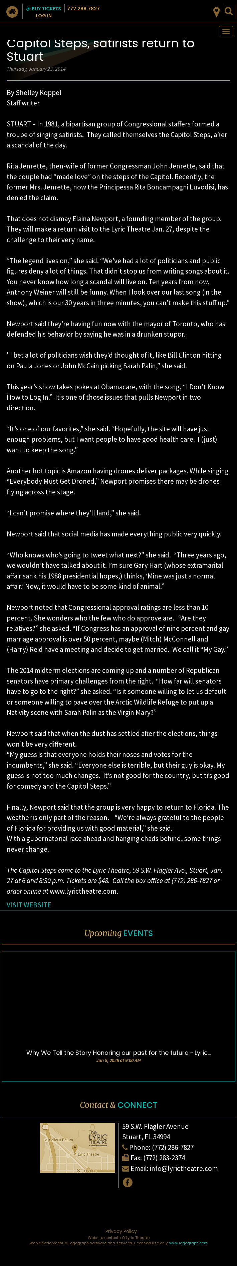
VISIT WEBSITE (29, 904)
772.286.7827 (83, 8)
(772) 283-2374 (164, 1157)
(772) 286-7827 (173, 1147)
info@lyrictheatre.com (184, 1168)
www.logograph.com (188, 1243)
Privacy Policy (121, 1231)
